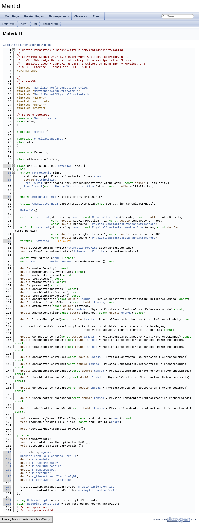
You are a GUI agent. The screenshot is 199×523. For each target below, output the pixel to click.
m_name (46, 452)
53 (7, 173)
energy (126, 313)
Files (97, 16)
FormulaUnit (41, 173)
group (115, 418)
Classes (81, 16)
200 (7, 490)
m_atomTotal (41, 459)
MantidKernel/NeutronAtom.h (56, 91)
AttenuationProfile (81, 248)
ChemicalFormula (43, 197)
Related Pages (34, 16)
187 (7, 459)
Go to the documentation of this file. (27, 45)
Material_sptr (38, 500)
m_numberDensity (45, 463)
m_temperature (43, 469)
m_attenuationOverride (96, 486)
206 (7, 504)
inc (35, 24)
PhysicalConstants (48, 138)
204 (7, 500)
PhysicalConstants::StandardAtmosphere (123, 224)
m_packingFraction (46, 466)
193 (7, 469)
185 (7, 456)
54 (7, 176)
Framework (8, 24)
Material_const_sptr (43, 504)
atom (97, 176)
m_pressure (40, 473)
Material (64, 166)
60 (7, 197)
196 (7, 476)
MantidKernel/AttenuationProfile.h (62, 87)
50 (7, 166)
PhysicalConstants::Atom (74, 186)
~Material (41, 241)
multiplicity (46, 180)
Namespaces (59, 16)
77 (7, 241)
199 (7, 486)
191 (7, 466)
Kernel (24, 24)
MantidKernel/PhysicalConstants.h (61, 94)
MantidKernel (50, 24)
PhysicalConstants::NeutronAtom (117, 227)
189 (7, 463)
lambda (85, 299)
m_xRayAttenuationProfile (98, 490)
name (75, 217)
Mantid (39, 132)
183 (7, 452)
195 (7, 473)
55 (7, 180)
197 (7, 480)
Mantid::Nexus (45, 118)
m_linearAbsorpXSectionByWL (54, 476)
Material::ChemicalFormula (51, 261)
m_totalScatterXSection (51, 480)
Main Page (12, 16)
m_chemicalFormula (62, 456)
